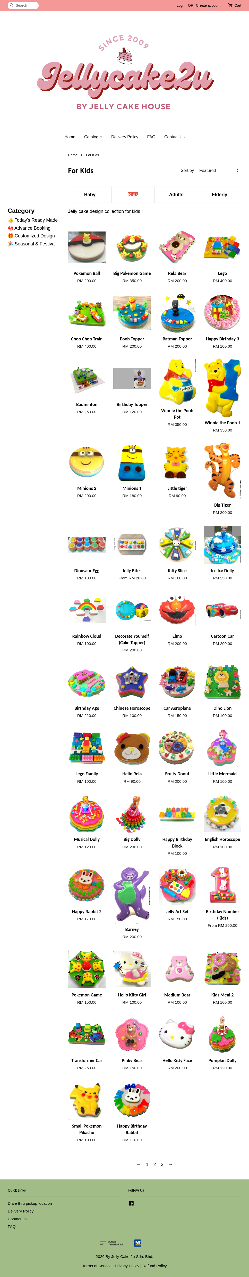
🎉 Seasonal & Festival (32, 243)
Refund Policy (154, 1266)
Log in (181, 5)
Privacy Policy (127, 1266)
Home (69, 137)
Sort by (187, 170)
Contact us (17, 1219)
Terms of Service (96, 1266)
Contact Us (174, 137)
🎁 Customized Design (31, 235)
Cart (238, 5)
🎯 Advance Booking (29, 228)
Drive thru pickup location (30, 1203)
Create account (208, 5)
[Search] (23, 5)
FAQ (151, 137)
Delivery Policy (124, 137)
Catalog (93, 137)
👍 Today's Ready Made (33, 220)
